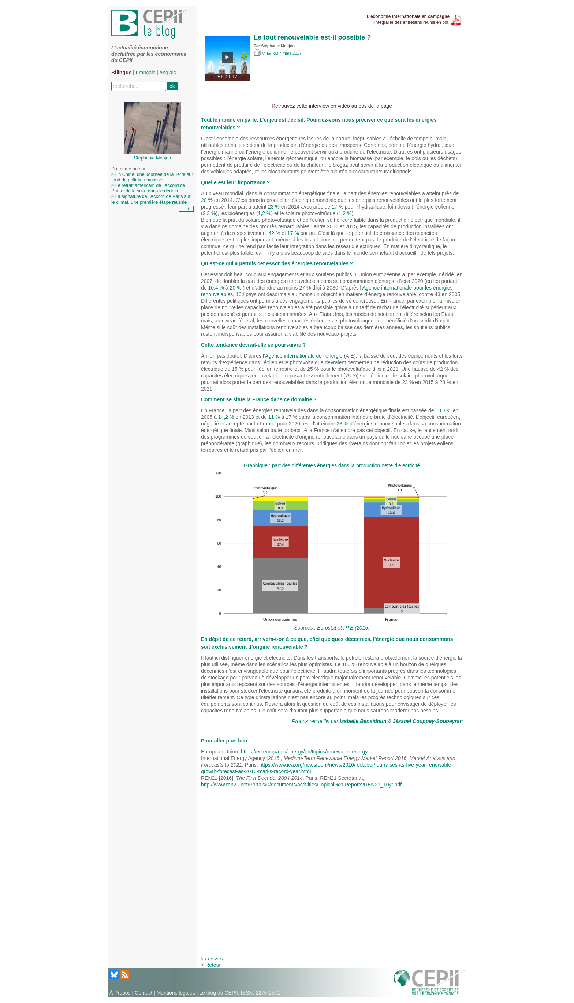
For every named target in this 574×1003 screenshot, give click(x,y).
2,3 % (209, 213)
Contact (143, 993)
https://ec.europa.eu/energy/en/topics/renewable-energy (304, 752)
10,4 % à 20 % (225, 288)
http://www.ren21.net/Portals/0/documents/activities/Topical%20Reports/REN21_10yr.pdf (301, 785)
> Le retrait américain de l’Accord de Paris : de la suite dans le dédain (148, 188)
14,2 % (226, 417)
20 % (207, 200)
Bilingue (121, 72)
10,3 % (444, 410)
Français (146, 72)
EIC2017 (216, 959)
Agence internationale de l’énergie (304, 356)
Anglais (167, 72)
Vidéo (263, 53)
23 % (274, 207)
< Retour (211, 965)
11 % (274, 417)
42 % (274, 233)
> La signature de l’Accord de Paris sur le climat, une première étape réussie (151, 199)
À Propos (120, 993)
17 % (337, 207)
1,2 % (264, 213)
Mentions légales (176, 993)
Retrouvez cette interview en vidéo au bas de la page (332, 106)
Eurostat (326, 628)
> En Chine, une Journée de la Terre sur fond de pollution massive (152, 177)
